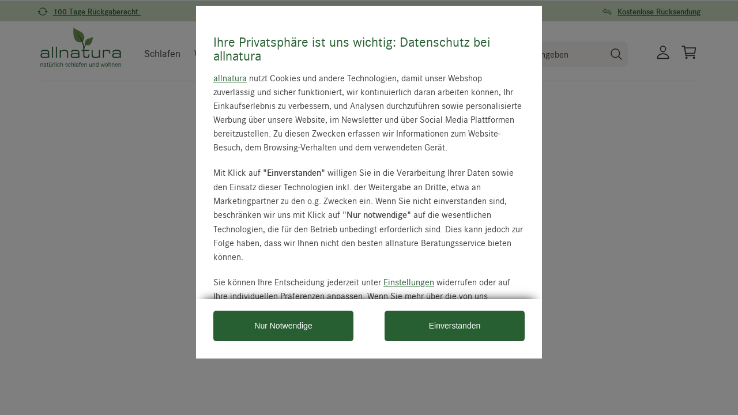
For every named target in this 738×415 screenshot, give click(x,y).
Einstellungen (408, 282)
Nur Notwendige (283, 325)
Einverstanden (455, 325)
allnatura (230, 78)
